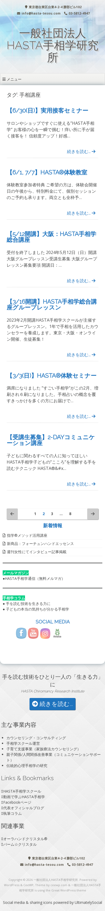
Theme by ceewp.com (51, 885)
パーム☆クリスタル (20, 844)
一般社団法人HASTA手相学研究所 (53, 45)
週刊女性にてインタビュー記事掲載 (36, 551)
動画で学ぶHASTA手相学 (24, 796)
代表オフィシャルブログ (23, 807)
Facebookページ (17, 802)
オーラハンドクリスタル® (25, 838)
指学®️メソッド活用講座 (27, 535)
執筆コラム (12, 813)
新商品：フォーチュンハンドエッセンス (40, 543)
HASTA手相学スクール (22, 791)
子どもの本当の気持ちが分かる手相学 (37, 609)
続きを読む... (81, 151)
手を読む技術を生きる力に (28, 603)
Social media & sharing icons (28, 902)
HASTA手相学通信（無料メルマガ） (35, 578)
